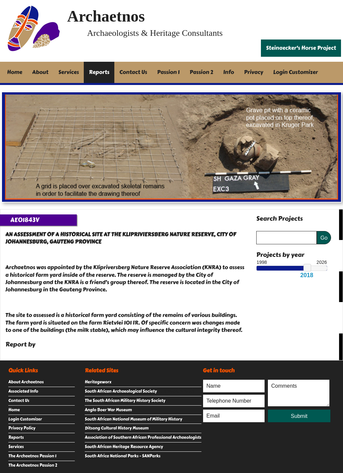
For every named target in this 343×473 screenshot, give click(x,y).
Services (68, 72)
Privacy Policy (21, 428)
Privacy (253, 72)
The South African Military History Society (125, 401)
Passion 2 (201, 72)
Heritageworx (98, 382)
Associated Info (23, 391)
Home (14, 72)
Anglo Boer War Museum (108, 410)
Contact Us (133, 72)
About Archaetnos (26, 382)
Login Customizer (295, 72)
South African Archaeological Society (121, 391)
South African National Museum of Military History (133, 419)
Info (228, 72)
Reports (99, 72)
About (40, 72)
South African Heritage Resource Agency (124, 447)
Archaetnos (106, 16)
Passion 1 (168, 72)
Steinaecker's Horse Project (301, 48)
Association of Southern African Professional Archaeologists (143, 437)
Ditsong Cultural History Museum (117, 428)
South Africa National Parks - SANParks (123, 456)
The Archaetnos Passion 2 (32, 465)
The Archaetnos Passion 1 (32, 456)
